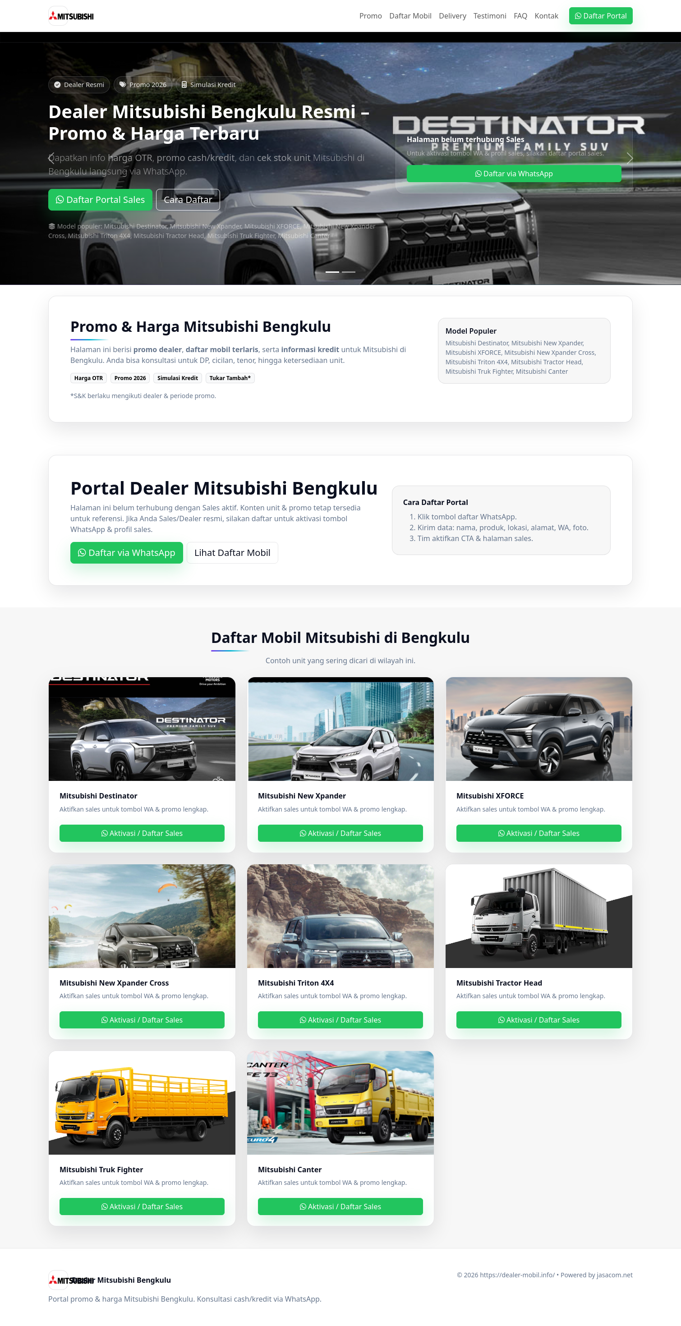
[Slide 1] (332, 272)
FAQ (520, 16)
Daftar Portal (601, 16)
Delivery (452, 16)
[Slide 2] (348, 272)
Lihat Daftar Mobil (232, 552)
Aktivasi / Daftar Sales (142, 833)
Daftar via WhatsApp (514, 174)
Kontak (547, 16)
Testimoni (490, 16)
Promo (370, 16)
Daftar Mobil (410, 16)
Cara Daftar (188, 199)
